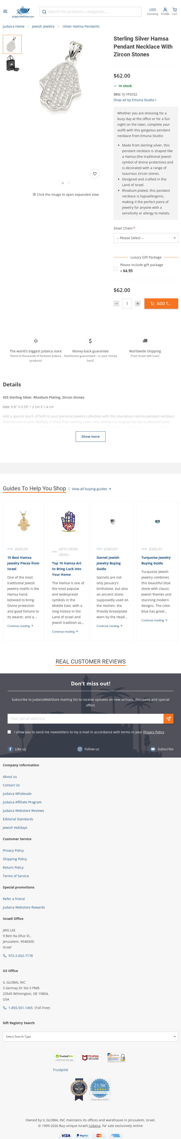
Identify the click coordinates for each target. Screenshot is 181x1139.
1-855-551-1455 (20, 1019)
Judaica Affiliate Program (22, 813)
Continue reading (20, 632)
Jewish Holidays (15, 839)
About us (10, 788)
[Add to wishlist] (94, 174)
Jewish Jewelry (43, 26)
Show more (91, 436)
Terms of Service (16, 887)
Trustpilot (60, 1081)
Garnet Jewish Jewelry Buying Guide (110, 563)
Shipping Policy (15, 870)
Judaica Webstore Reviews (23, 822)
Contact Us (11, 796)
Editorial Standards (18, 830)
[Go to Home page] (23, 12)
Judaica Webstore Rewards (24, 918)
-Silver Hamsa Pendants (80, 26)
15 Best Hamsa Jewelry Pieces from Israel (19, 563)
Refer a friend (14, 910)
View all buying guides (91, 489)
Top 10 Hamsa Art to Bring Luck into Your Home (67, 569)
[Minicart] (174, 12)
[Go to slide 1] (63, 183)
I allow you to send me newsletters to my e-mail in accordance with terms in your (89, 743)
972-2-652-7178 (20, 967)
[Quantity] (127, 304)
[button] (66, 77)
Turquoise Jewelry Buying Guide (157, 560)
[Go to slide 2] (69, 183)
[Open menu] (5, 12)
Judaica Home (14, 26)
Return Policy (13, 878)
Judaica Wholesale (17, 805)
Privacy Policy (153, 743)
